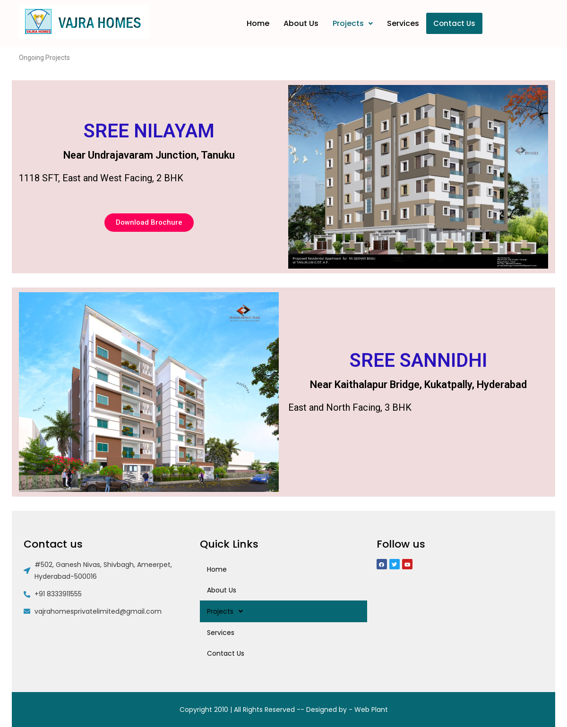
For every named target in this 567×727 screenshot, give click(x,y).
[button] (149, 222)
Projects (353, 23)
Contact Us (454, 23)
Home (258, 23)
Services (403, 23)
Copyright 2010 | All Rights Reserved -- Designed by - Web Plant (284, 709)
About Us (301, 23)
